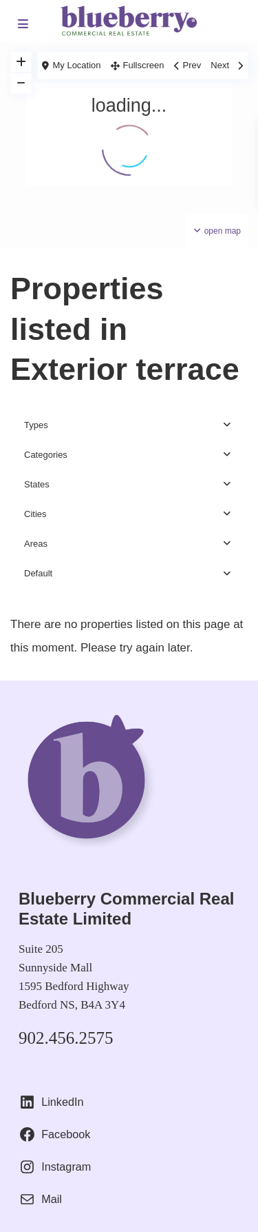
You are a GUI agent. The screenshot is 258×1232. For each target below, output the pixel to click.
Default (38, 573)
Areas (35, 543)
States (37, 484)
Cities (35, 514)
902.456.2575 (66, 1038)
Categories (45, 455)
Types (36, 425)
